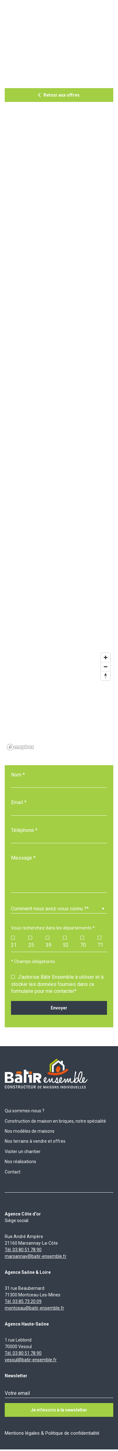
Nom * (18, 775)
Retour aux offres (61, 95)
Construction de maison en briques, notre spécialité (55, 1121)
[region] (59, 701)
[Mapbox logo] (20, 747)
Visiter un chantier (23, 1151)
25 (31, 942)
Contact (12, 1171)
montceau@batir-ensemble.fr (34, 1308)
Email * (18, 802)
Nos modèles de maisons (29, 1131)
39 (48, 942)
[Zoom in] (105, 657)
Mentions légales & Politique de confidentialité (52, 1433)
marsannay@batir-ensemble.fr (35, 1256)
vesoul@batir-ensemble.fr (31, 1359)
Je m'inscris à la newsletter (59, 1409)
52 (66, 942)
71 (100, 942)
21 (14, 942)
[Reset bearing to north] (105, 675)
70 (83, 942)
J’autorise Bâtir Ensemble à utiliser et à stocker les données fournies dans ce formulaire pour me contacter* (57, 984)
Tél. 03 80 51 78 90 (23, 1249)
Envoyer (59, 1007)
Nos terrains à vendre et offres (35, 1141)
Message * (23, 858)
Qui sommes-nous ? (24, 1110)
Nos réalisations (20, 1161)
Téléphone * (24, 830)
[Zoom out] (105, 666)
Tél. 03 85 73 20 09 (23, 1301)
